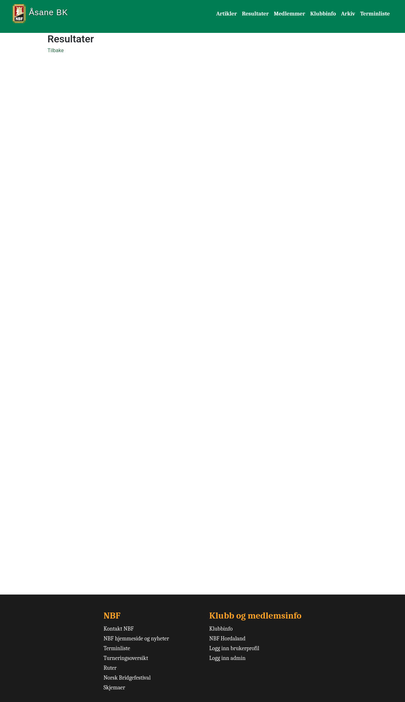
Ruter (109, 668)
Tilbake (55, 50)
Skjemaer (114, 687)
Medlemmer (289, 13)
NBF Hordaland (227, 638)
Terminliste (375, 13)
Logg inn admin (227, 658)
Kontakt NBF (118, 629)
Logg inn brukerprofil (234, 648)
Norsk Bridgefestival (127, 678)
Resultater (255, 13)
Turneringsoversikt (125, 658)
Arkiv (348, 13)
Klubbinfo (323, 13)
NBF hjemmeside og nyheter (136, 638)
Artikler (226, 13)
